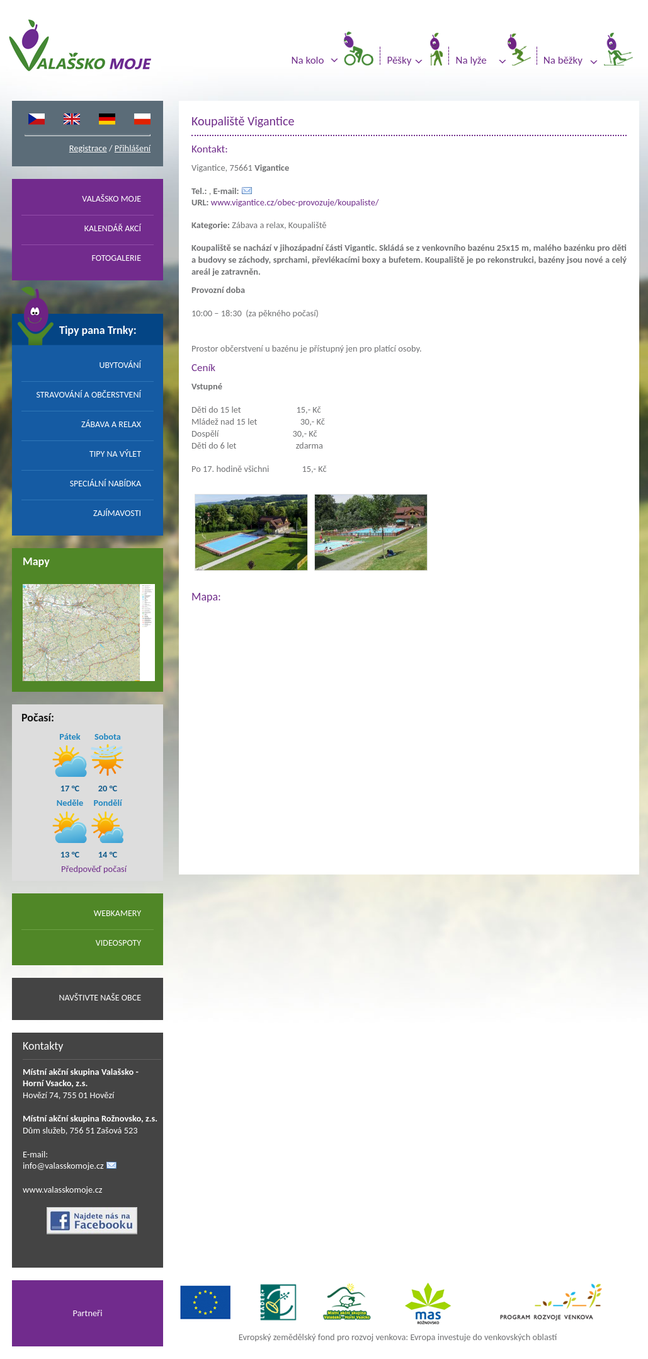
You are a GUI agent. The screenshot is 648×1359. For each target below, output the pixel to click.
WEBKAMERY (117, 913)
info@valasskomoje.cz (63, 1165)
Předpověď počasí (94, 868)
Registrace (88, 148)
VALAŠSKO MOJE (111, 198)
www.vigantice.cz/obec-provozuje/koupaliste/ (295, 202)
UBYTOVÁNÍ (120, 365)
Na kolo (308, 60)
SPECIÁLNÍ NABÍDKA (105, 483)
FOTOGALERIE (116, 258)
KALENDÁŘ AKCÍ (112, 228)
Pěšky (399, 60)
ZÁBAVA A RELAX (111, 424)
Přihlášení (133, 148)
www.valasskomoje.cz (63, 1189)
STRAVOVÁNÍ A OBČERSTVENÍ (88, 394)
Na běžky (563, 60)
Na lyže (470, 60)
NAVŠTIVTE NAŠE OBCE (100, 997)
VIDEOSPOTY (118, 943)
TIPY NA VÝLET (115, 454)
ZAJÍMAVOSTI (117, 513)
